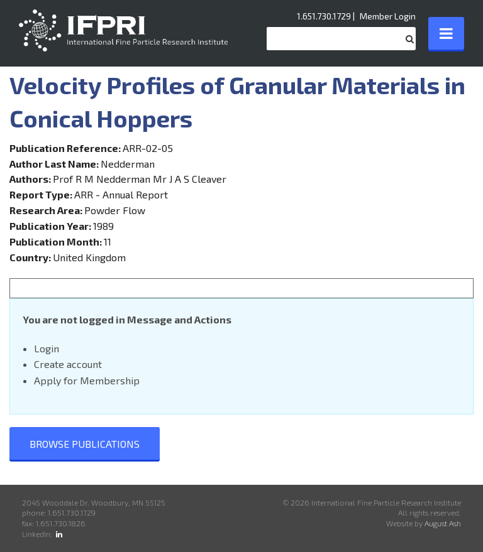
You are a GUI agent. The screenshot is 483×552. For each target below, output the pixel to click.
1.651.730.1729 (324, 16)
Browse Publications (85, 444)
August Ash (443, 523)
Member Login (388, 16)
